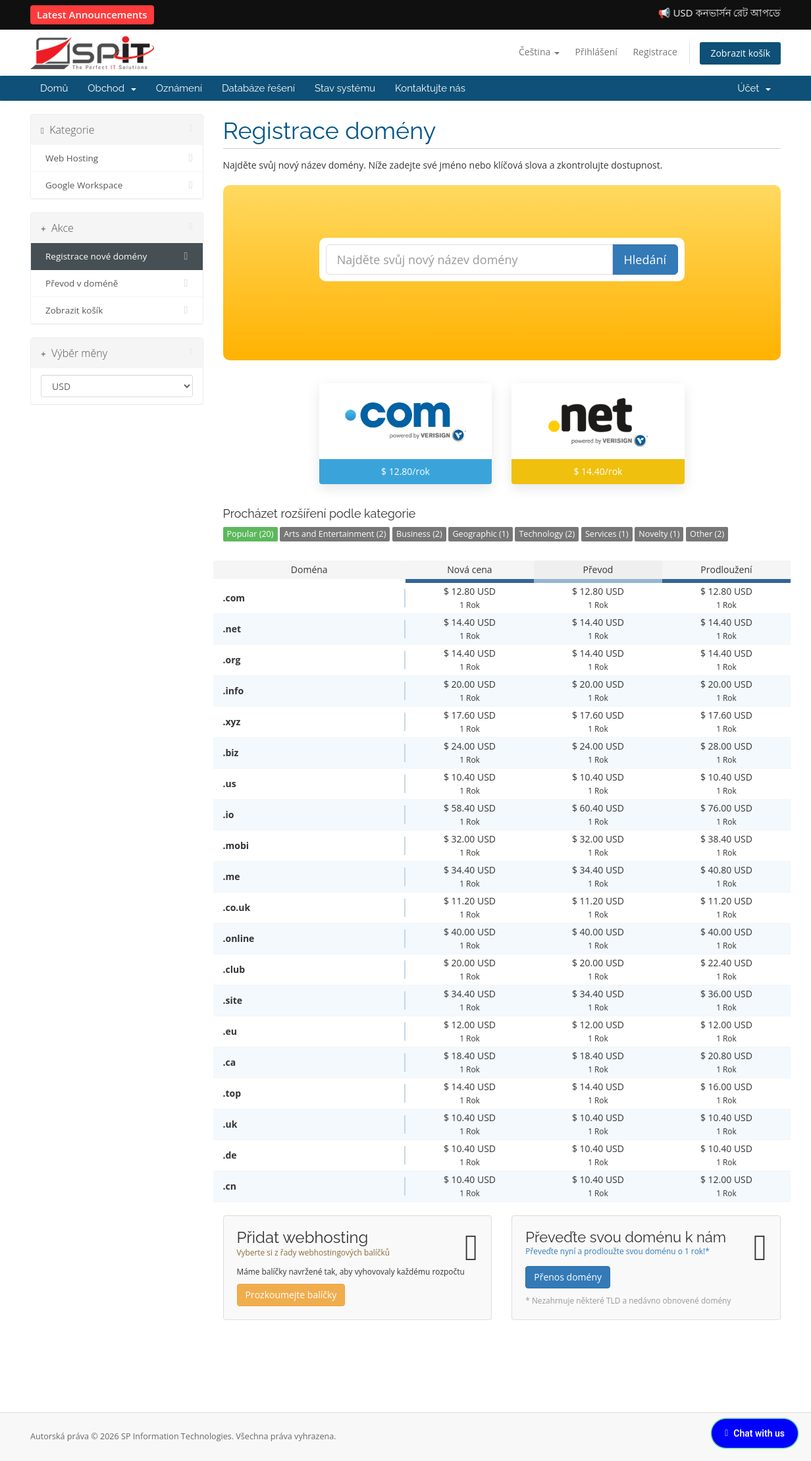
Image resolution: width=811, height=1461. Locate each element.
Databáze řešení (258, 88)
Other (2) (707, 533)
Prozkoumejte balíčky (291, 1294)
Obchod (112, 88)
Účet (754, 88)
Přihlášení (596, 51)
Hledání (644, 259)
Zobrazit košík (740, 53)
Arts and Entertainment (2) (335, 533)
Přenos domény (568, 1277)
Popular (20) (250, 533)
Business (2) (419, 533)
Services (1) (607, 533)
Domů (54, 88)
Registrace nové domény (117, 256)
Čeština (539, 51)
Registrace (655, 51)
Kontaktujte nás (430, 88)
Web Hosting (117, 158)
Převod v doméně (117, 283)
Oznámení (179, 88)
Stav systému (345, 88)
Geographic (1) (480, 533)
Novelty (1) (659, 533)
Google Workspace (117, 185)
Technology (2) (547, 533)
